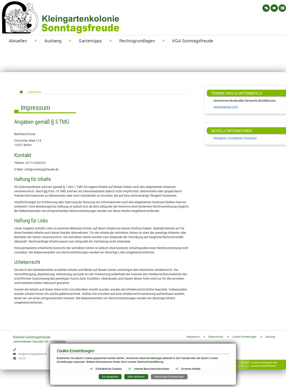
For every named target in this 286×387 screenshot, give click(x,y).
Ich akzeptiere (110, 376)
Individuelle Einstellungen (169, 376)
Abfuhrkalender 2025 (225, 107)
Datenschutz (215, 336)
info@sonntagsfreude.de (32, 354)
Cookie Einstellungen (244, 336)
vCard (21, 358)
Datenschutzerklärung (150, 361)
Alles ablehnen (136, 376)
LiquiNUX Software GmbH (263, 365)
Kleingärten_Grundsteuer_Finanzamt (235, 138)
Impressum (193, 336)
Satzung (270, 336)
